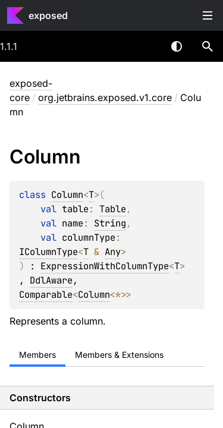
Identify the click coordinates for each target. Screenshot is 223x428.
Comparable (46, 294)
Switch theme (176, 46)
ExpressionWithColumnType (104, 266)
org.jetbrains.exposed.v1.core (105, 97)
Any (113, 252)
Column (67, 194)
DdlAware (51, 280)
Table (112, 209)
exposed (48, 15)
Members (37, 355)
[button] (207, 46)
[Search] (207, 46)
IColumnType (48, 252)
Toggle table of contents (207, 15)
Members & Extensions (119, 355)
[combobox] (145, 46)
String (110, 223)
